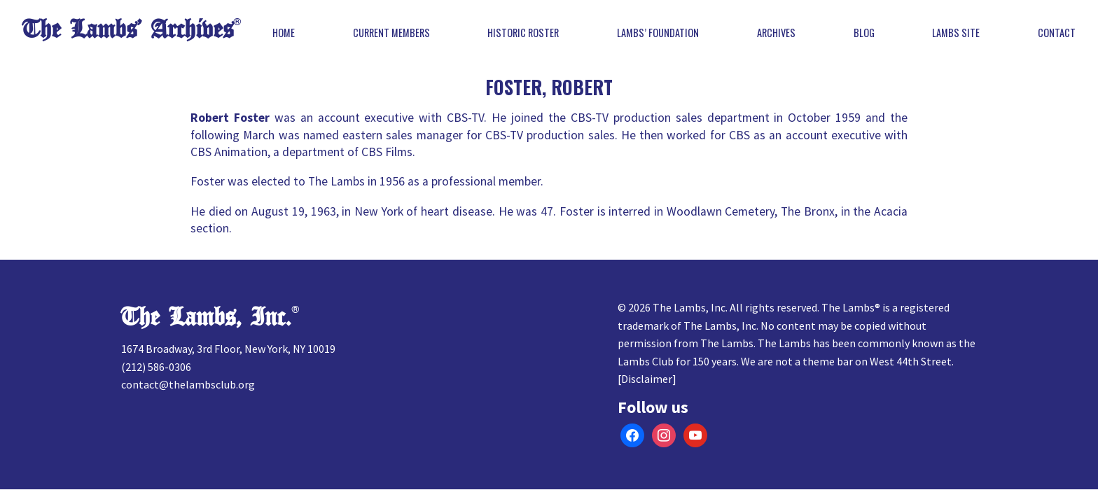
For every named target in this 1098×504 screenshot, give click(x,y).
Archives (776, 33)
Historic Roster (523, 33)
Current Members (391, 33)
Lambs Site (956, 33)
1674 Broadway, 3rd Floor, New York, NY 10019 (228, 349)
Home (283, 33)
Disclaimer (646, 379)
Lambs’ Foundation (658, 33)
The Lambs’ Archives (127, 29)
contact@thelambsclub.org (188, 384)
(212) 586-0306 (156, 367)
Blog (864, 33)
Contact (1057, 33)
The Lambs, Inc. (206, 317)
